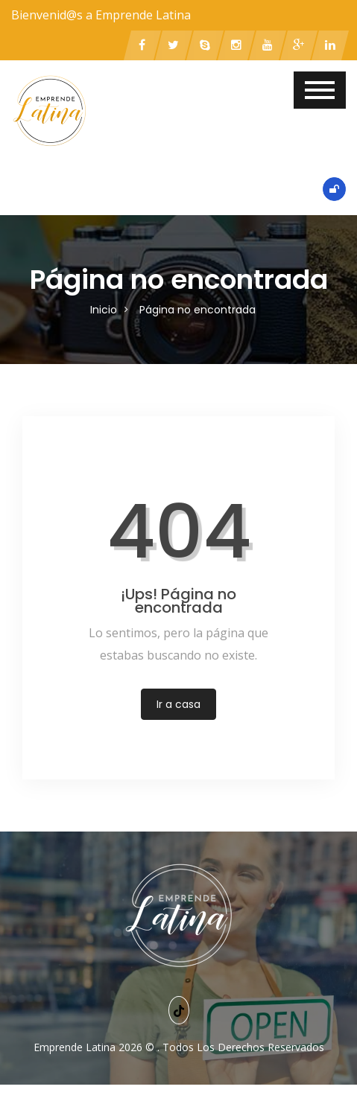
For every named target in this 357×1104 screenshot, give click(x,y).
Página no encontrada (197, 309)
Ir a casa (178, 704)
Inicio (103, 309)
